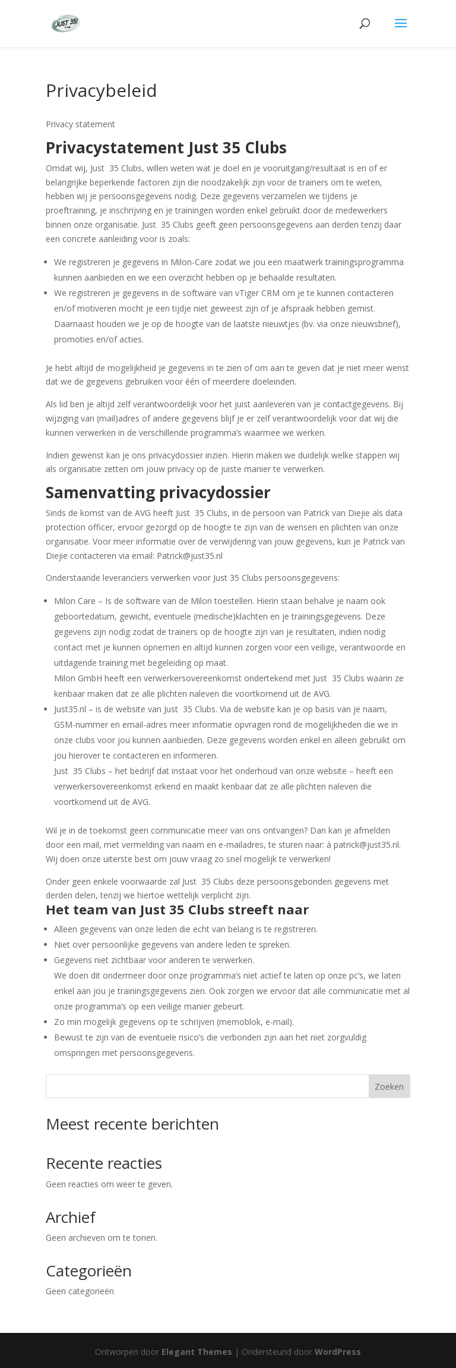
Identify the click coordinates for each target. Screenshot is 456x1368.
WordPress (338, 1351)
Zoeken (389, 1086)
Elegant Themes (197, 1351)
